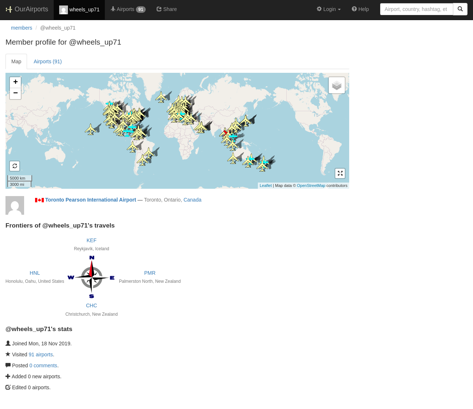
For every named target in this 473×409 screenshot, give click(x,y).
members (21, 28)
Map (16, 61)
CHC (91, 305)
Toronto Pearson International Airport (90, 200)
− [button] (15, 93)
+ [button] (15, 82)
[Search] (460, 9)
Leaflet (266, 185)
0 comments (43, 365)
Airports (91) (48, 61)
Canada (192, 200)
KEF (91, 240)
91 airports (41, 354)
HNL (35, 273)
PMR (150, 273)
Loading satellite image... (176, 131)
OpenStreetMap (311, 185)
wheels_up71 (79, 9)
